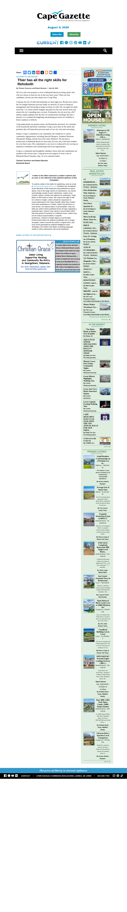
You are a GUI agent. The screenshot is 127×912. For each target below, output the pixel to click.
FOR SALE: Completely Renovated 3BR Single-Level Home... (103, 547)
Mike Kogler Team (89, 276)
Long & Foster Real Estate (104, 596)
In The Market (97, 324)
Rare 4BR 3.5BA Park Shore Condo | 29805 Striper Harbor (103, 703)
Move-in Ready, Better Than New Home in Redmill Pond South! (90, 218)
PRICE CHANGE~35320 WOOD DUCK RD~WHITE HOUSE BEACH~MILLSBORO (90, 227)
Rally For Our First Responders (90, 357)
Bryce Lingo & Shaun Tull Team (103, 538)
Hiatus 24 (89, 336)
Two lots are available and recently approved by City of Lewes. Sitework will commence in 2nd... (103, 644)
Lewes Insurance (87, 397)
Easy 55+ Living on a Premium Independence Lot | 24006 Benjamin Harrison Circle (91, 238)
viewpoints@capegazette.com (45, 186)
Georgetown (99, 609)
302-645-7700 (103, 776)
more (106, 446)
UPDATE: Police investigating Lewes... (66, 267)
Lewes (98, 583)
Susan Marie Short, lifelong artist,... (65, 256)
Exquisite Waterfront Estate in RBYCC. (103, 516)
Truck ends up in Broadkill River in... (65, 261)
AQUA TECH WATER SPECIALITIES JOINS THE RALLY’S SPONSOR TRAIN (90, 346)
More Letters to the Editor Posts (32, 235)
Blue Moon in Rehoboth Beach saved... (66, 248)
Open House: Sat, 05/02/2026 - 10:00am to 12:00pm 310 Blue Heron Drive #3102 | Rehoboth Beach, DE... (103, 674)
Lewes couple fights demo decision (65, 245)
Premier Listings (97, 452)
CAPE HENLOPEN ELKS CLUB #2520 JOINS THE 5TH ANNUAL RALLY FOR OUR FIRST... (91, 422)
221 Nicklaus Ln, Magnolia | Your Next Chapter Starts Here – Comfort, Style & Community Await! (90, 260)
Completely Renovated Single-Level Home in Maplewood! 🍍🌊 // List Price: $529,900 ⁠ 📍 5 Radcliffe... (103, 563)
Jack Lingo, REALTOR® (103, 571)
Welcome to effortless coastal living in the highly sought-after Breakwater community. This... (103, 589)
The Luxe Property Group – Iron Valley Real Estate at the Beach (96, 299)
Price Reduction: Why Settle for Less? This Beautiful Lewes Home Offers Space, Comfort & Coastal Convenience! (91, 192)
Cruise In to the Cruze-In (90, 439)
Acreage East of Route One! (103, 488)
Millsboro (99, 465)
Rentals (104, 319)
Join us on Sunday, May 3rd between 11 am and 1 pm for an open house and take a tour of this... (103, 618)
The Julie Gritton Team (102, 164)
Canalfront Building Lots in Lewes (103, 632)
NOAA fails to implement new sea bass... (67, 259)
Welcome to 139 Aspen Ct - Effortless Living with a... (103, 133)
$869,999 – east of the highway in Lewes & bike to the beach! (91, 292)
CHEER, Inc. (90, 443)
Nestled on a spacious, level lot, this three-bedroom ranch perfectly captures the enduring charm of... (103, 749)
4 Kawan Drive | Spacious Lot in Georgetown (102, 735)
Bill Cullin (89, 222)
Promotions (94, 317)
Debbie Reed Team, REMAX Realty (103, 694)
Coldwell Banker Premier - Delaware (91, 186)
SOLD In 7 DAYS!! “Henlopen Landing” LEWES (88, 271)
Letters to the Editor (27, 77)
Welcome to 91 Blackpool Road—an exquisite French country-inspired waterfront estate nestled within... (103, 530)
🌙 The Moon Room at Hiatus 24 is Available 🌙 (91, 331)
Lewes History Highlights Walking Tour (89, 378)
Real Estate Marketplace (97, 172)
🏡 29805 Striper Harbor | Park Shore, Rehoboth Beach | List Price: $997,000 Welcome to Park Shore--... (103, 718)
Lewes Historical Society (90, 372)
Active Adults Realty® (90, 243)
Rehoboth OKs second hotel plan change (67, 270)
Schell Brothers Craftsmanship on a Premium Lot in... (103, 459)
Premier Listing (97, 125)
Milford (98, 139)
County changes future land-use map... (66, 250)
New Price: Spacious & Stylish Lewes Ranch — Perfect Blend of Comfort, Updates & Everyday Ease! (91, 205)
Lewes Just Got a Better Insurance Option (90, 391)
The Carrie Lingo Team (103, 509)
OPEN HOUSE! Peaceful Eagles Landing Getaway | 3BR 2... (103, 659)
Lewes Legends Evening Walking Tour (90, 404)
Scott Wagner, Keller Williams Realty (90, 198)
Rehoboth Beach (101, 521)
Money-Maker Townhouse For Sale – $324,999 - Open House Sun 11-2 (90, 306)
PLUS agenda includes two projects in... (66, 264)
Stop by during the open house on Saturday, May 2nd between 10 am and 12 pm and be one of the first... (103, 146)
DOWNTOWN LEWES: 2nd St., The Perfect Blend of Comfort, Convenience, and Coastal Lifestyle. (91, 281)
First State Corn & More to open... (64, 253)
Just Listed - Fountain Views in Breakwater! (103, 578)
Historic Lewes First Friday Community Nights (89, 364)
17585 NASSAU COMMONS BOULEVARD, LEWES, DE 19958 (63, 776)
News (105, 317)
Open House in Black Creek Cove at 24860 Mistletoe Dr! (103, 604)
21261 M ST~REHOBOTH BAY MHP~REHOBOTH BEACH (91, 249)
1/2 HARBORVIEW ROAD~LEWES (90, 181)
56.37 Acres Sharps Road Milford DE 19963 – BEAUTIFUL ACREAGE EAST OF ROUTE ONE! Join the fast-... (103, 501)
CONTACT (25, 776)
